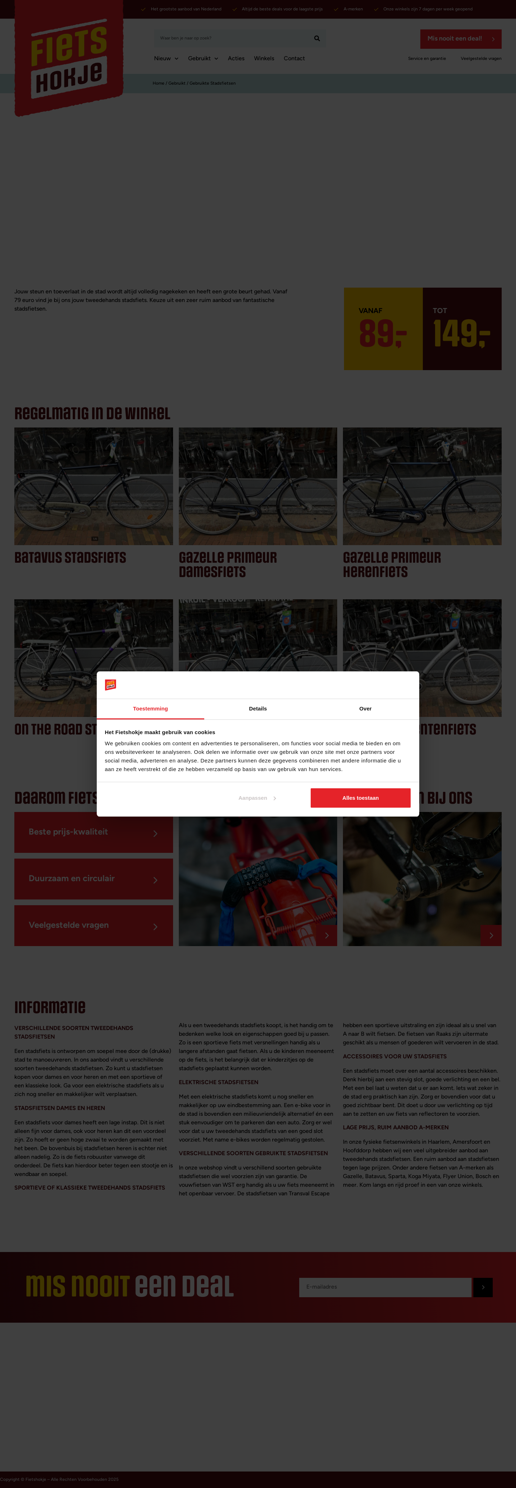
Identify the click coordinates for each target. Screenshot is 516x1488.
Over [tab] (365, 708)
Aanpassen (257, 798)
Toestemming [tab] (150, 708)
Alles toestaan (361, 798)
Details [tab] (258, 708)
